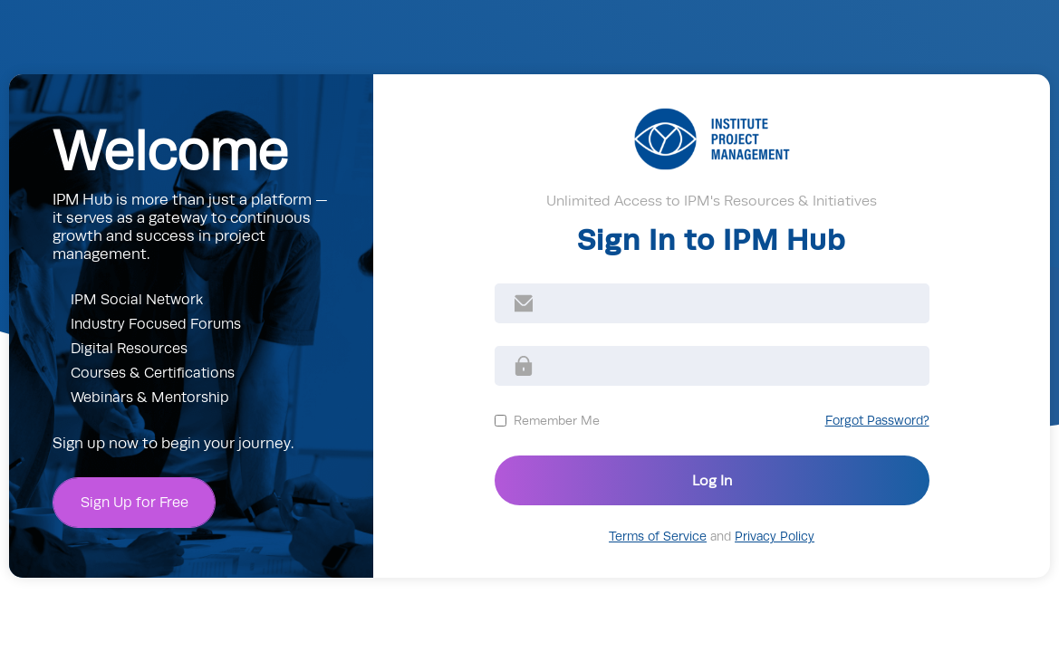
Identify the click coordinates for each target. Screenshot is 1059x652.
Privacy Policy (774, 536)
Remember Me (557, 420)
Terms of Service (658, 536)
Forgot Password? (877, 420)
